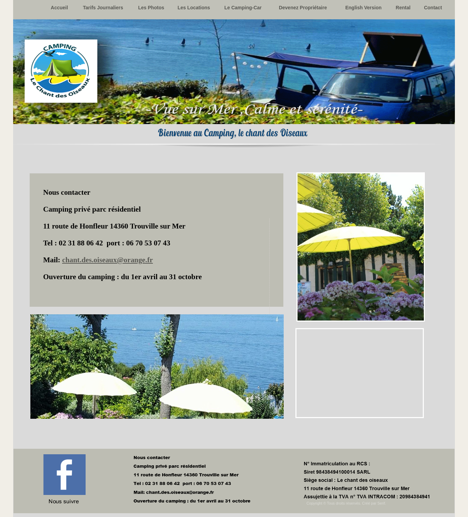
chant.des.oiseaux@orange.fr (107, 260)
